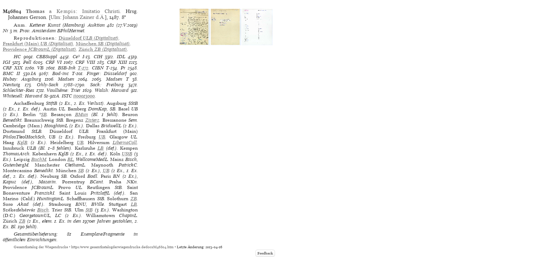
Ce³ (76, 57)
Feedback (265, 253)
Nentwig (11, 85)
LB (100, 148)
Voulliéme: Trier (64, 90)
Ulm (55, 17)
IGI (6, 62)
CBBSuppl (46, 57)
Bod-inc (60, 73)
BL (70, 159)
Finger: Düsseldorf (107, 73)
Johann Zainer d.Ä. (84, 17)
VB (40, 68)
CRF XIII (117, 62)
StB (89, 210)
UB (102, 137)
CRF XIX (13, 68)
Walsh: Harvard (112, 90)
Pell (27, 62)
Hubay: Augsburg (22, 79)
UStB (127, 154)
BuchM (38, 159)
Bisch (43, 210)
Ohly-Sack (48, 85)
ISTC (67, 96)
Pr (123, 68)
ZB (133, 199)
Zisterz (92, 120)
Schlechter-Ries (18, 90)
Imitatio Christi (101, 11)
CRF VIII (85, 62)
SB (44, 114)
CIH (98, 57)
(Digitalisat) (89, 38)
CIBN (98, 68)
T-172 (83, 68)
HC (17, 57)
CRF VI (54, 62)
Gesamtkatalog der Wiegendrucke (41, 247)
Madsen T (117, 79)
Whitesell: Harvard (22, 96)
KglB (22, 143)
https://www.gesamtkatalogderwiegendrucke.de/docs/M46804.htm (122, 247)
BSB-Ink (67, 68)
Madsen (66, 79)
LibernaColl (125, 143)
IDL (121, 57)
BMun (81, 114)
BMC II (11, 73)
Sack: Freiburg (106, 85)
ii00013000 (84, 96)
